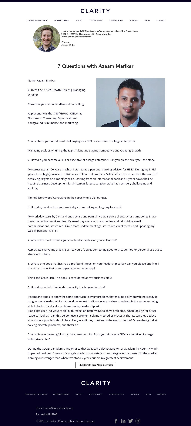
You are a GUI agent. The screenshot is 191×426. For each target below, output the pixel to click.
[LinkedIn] (123, 421)
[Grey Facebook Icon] (116, 421)
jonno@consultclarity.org (58, 408)
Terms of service (85, 421)
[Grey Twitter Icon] (130, 421)
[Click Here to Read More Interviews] (95, 365)
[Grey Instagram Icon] (138, 421)
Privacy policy (66, 421)
